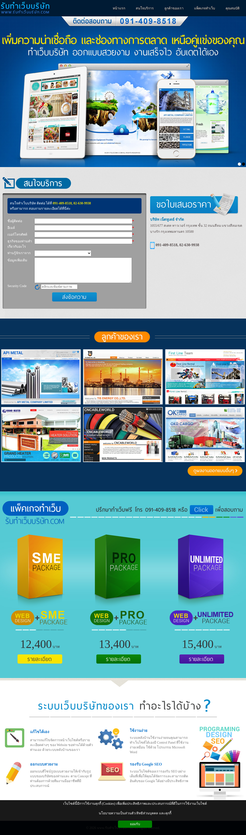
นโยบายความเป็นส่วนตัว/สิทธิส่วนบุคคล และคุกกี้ (135, 813)
